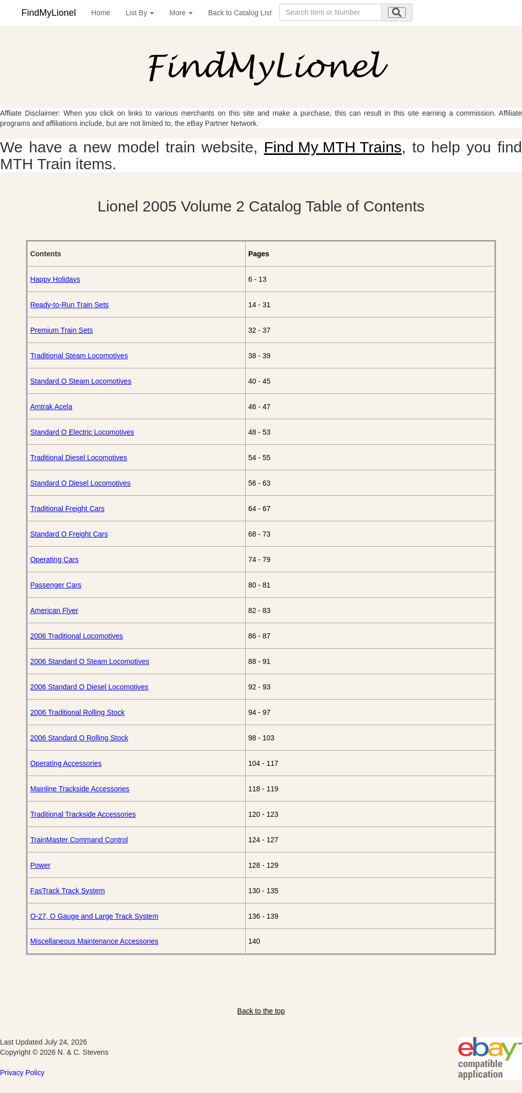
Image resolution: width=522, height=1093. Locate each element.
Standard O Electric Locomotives (82, 432)
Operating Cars (54, 559)
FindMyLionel (48, 13)
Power (40, 865)
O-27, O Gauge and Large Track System (94, 916)
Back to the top (260, 1011)
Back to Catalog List (240, 13)
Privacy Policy (22, 1073)
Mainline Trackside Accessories (79, 789)
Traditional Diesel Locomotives (78, 458)
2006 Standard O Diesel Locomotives (89, 687)
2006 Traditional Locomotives (76, 636)
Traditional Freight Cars (67, 508)
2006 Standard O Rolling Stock (79, 738)
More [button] (181, 13)
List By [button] (139, 13)
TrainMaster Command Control (79, 840)
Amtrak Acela (51, 407)
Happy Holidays (55, 279)
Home (100, 13)
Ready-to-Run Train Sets (69, 305)
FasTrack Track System (67, 891)
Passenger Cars (55, 585)
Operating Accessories (65, 763)
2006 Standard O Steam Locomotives (89, 661)
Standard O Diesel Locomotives (80, 483)
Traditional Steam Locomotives (79, 356)
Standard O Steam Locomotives (80, 381)
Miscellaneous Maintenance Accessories (94, 941)
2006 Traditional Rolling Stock (77, 712)
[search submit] (397, 12)
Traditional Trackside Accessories (83, 814)
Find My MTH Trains (333, 147)
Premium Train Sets (61, 330)
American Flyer (54, 610)
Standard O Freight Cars (69, 534)
